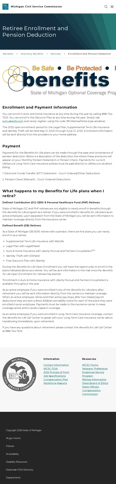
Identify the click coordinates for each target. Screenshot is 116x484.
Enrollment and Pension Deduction (89, 53)
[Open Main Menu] (112, 7)
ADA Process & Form (56, 372)
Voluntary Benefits (32, 53)
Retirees (56, 53)
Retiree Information (94, 379)
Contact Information (56, 365)
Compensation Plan (56, 379)
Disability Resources (16, 461)
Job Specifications (55, 376)
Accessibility (12, 454)
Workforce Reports (55, 383)
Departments (13, 477)
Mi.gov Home (13, 438)
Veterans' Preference (95, 368)
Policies (10, 446)
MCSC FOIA (51, 368)
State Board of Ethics (95, 383)
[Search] (106, 7)
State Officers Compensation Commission (91, 390)
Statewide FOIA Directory (19, 469)
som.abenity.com (12, 121)
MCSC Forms (90, 365)
